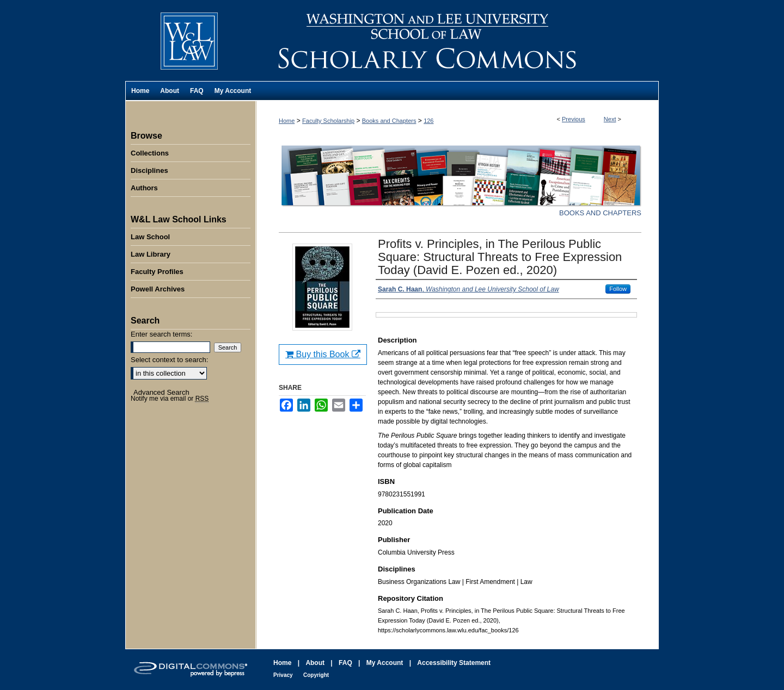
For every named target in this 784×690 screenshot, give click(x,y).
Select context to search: (169, 360)
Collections (150, 153)
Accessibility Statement (454, 663)
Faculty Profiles (157, 272)
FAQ (345, 663)
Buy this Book (322, 354)
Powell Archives (158, 289)
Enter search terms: (161, 334)
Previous (573, 119)
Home (287, 120)
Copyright (316, 675)
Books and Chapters (389, 120)
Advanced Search (161, 392)
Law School (150, 237)
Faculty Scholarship (328, 120)
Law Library (150, 254)
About (314, 663)
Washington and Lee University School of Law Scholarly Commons (457, 40)
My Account (384, 663)
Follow (618, 288)
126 (428, 120)
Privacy (283, 675)
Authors (144, 188)
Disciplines (149, 170)
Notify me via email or (170, 398)
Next (610, 119)
